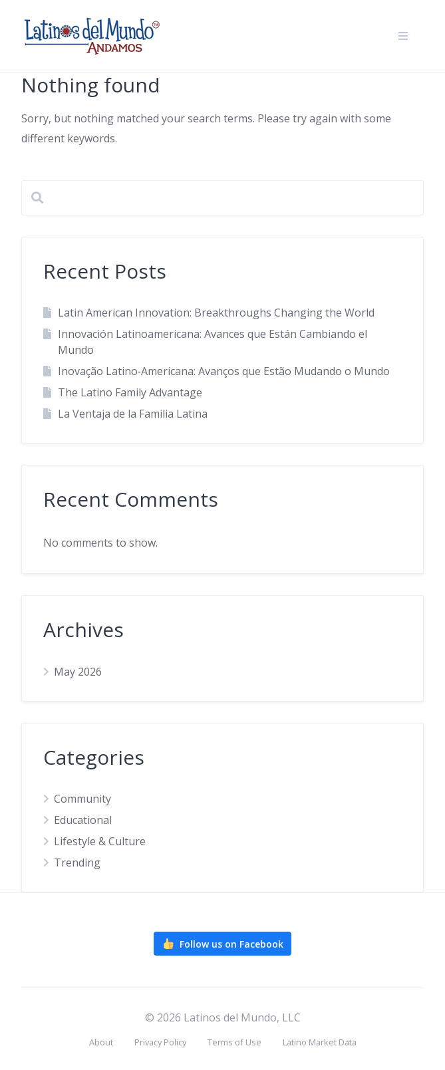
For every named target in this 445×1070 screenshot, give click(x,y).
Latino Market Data (320, 1042)
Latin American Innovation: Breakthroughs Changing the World (216, 312)
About (101, 1042)
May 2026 (78, 671)
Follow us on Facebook (222, 944)
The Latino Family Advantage (130, 392)
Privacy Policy (160, 1042)
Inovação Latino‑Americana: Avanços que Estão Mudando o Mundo (224, 371)
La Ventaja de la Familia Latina (133, 413)
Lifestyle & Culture (100, 841)
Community (82, 798)
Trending (77, 862)
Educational (83, 820)
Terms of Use (234, 1042)
